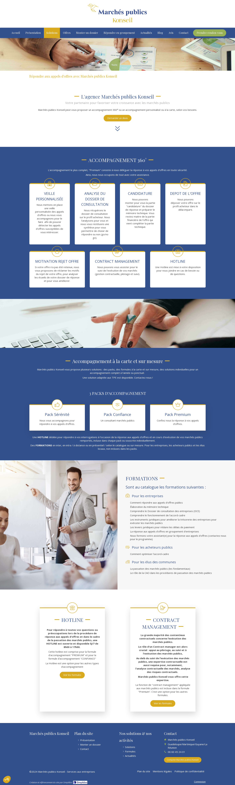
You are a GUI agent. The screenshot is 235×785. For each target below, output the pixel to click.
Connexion (200, 781)
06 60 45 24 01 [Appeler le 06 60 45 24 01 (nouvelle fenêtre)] (176, 752)
